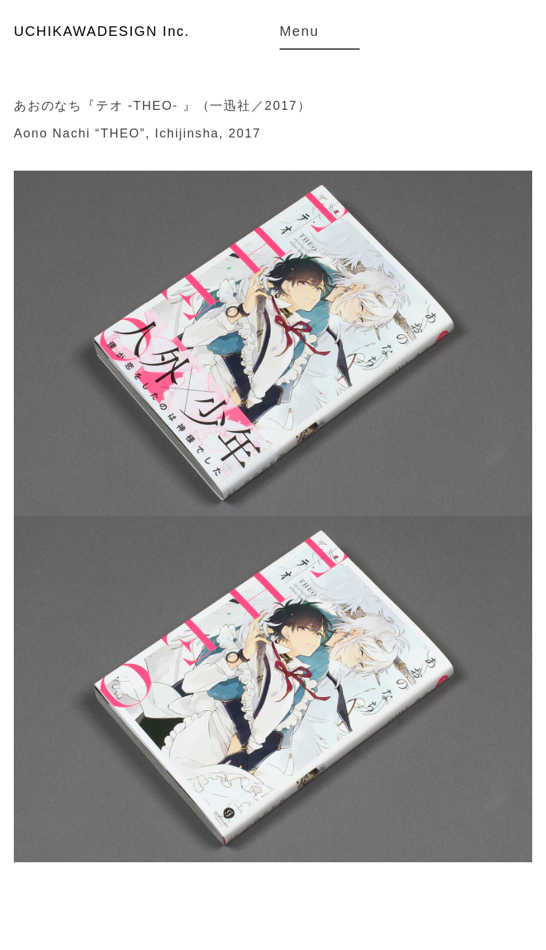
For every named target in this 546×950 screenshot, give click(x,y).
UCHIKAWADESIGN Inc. (102, 31)
